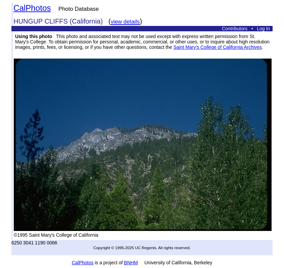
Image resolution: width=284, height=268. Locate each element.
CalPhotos (32, 7)
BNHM (131, 262)
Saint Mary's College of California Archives (218, 47)
